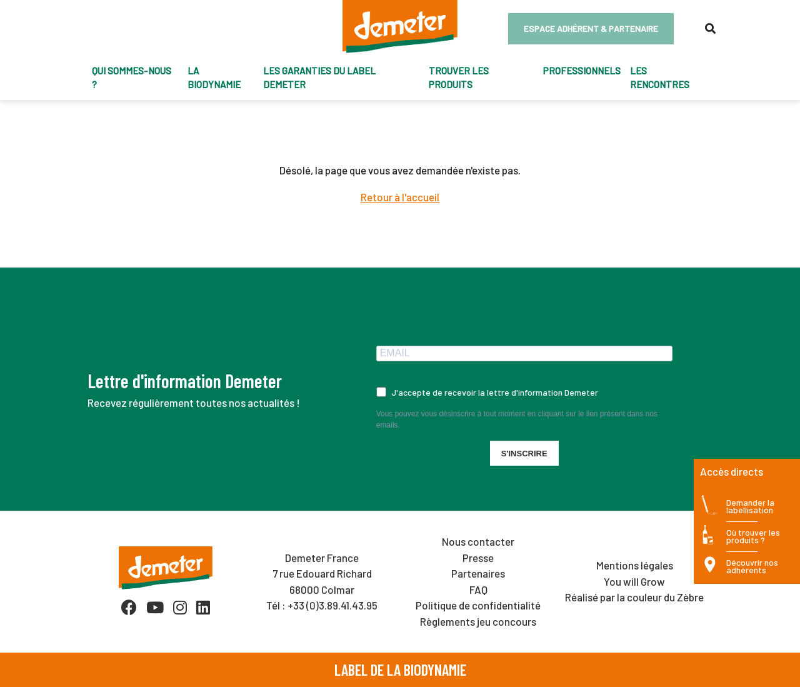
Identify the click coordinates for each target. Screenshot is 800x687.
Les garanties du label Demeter (319, 78)
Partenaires (478, 573)
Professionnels (582, 70)
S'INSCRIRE (524, 453)
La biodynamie (214, 78)
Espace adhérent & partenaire (591, 28)
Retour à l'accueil (400, 197)
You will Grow (634, 581)
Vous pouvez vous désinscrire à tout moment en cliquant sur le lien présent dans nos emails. (517, 419)
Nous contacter (478, 541)
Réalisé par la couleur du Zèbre (634, 597)
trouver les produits (459, 78)
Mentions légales (634, 565)
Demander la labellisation (750, 506)
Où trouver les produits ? (753, 536)
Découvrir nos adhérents (752, 566)
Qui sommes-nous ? (131, 78)
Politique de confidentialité (478, 605)
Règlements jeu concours (478, 621)
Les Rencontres (659, 78)
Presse (478, 557)
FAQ (478, 589)
